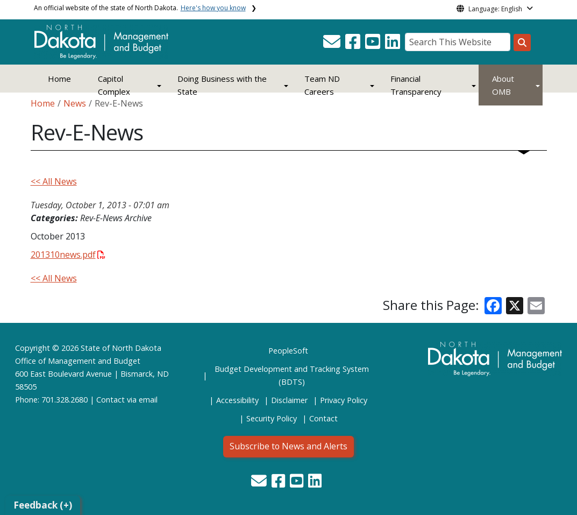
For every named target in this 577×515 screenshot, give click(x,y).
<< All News (54, 181)
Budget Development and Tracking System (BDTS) (292, 375)
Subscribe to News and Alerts (288, 446)
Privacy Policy (343, 400)
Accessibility (237, 400)
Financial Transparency (415, 85)
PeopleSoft (288, 350)
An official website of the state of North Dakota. (140, 7)
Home (59, 78)
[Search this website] (522, 42)
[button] (333, 45)
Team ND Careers (322, 85)
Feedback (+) (42, 505)
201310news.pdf (68, 254)
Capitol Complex (114, 85)
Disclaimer (289, 400)
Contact (110, 399)
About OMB (503, 85)
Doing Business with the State (222, 85)
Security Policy (271, 418)
